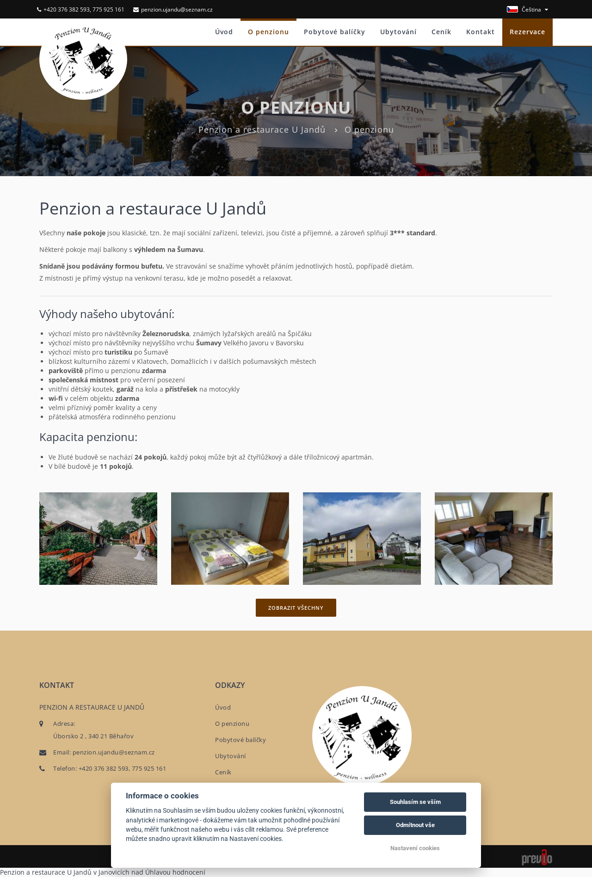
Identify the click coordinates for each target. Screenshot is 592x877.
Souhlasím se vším (415, 801)
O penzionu (268, 31)
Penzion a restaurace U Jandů (262, 129)
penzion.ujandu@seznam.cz (173, 9)
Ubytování (398, 31)
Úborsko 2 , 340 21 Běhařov (93, 736)
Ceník (441, 31)
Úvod (224, 31)
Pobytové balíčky (334, 31)
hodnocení (189, 872)
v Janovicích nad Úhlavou (132, 872)
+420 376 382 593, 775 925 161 (80, 9)
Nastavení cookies (415, 848)
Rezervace (527, 31)
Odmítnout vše (415, 825)
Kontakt (480, 31)
